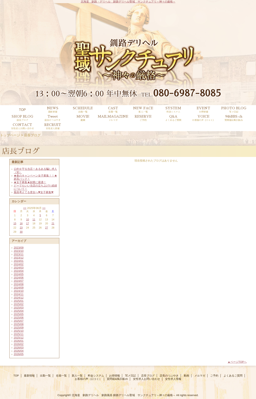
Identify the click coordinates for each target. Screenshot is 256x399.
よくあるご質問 (233, 375)
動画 (186, 375)
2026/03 (19, 347)
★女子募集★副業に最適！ (30, 182)
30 (21, 231)
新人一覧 (77, 375)
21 (53, 223)
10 (27, 219)
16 (21, 223)
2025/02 (19, 304)
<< (24, 208)
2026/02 (19, 344)
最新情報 (29, 375)
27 (46, 227)
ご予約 (214, 375)
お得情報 (114, 375)
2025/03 (19, 307)
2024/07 (19, 280)
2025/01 (19, 300)
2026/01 (19, 340)
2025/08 (19, 324)
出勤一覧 (45, 375)
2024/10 (19, 290)
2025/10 (19, 330)
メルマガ (199, 375)
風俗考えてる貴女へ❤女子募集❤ (33, 192)
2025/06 (19, 317)
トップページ (10, 135)
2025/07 (19, 320)
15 (15, 223)
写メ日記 (130, 375)
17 (27, 223)
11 (33, 219)
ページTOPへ (238, 361)
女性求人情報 (173, 378)
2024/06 (19, 277)
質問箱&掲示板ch (117, 378)
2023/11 (19, 254)
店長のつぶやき (169, 375)
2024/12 (19, 297)
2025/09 (19, 327)
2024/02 (19, 264)
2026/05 (19, 354)
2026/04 (19, 350)
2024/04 (19, 270)
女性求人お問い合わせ (146, 378)
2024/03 (19, 267)
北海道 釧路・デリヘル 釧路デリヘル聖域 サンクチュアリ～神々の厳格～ (128, 1)
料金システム (96, 375)
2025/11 (19, 334)
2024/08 (19, 284)
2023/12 (19, 257)
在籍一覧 (61, 375)
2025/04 (19, 310)
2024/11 (19, 294)
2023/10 (19, 250)
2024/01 (19, 260)
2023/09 (19, 247)
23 (21, 227)
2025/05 (19, 314)
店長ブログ (148, 375)
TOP (22, 110)
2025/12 (19, 337)
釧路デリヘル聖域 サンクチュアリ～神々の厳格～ (144, 395)
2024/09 (19, 287)
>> (43, 208)
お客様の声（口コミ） (88, 378)
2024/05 (19, 274)
